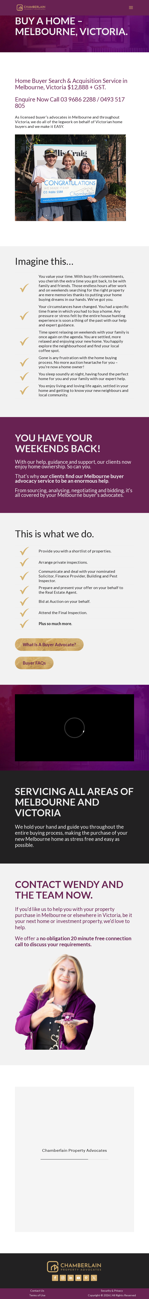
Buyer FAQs (34, 663)
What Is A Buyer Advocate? (49, 644)
